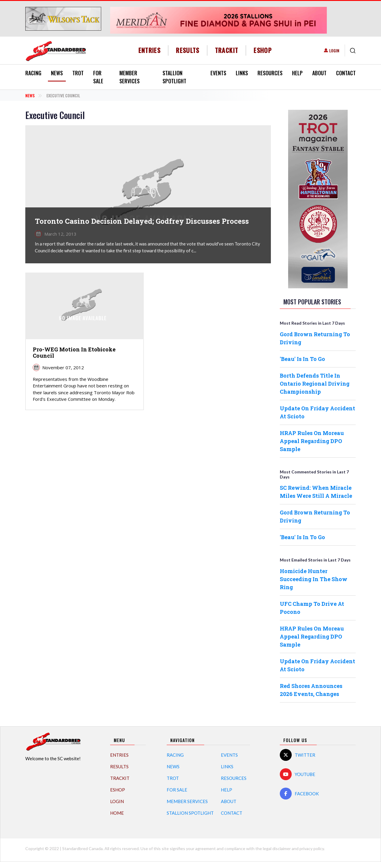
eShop (263, 50)
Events (218, 73)
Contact (346, 73)
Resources (269, 73)
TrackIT (226, 50)
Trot (78, 73)
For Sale (98, 77)
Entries (149, 50)
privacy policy (311, 848)
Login (334, 50)
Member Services (129, 77)
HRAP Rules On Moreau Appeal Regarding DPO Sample (312, 441)
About (319, 73)
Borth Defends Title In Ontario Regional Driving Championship (314, 383)
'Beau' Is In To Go (302, 358)
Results (187, 50)
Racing (33, 73)
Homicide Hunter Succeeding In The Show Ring (313, 579)
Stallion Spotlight (174, 77)
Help (297, 73)
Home (117, 813)
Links (242, 73)
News (57, 73)
